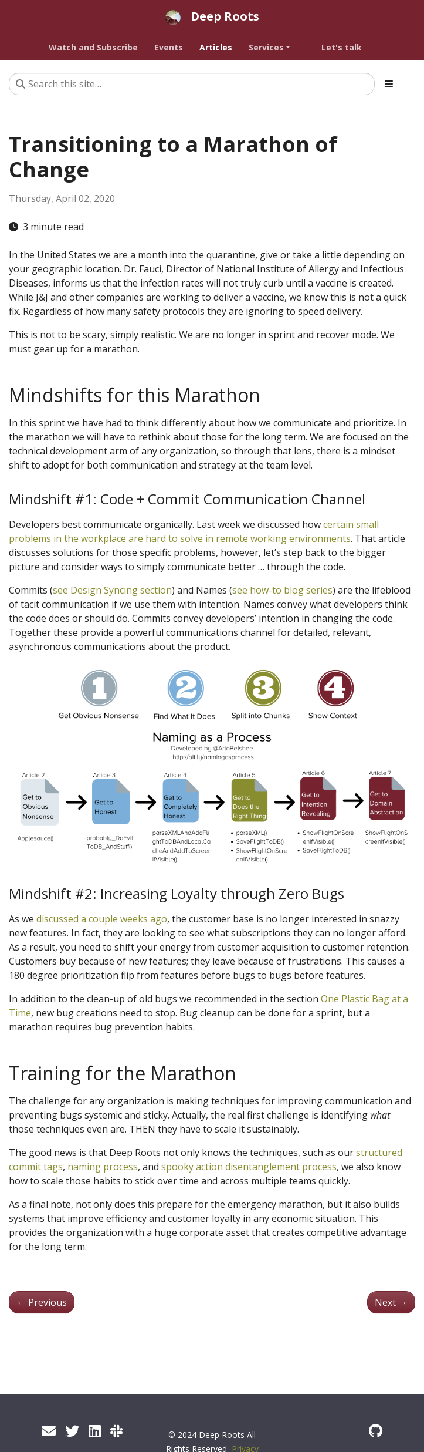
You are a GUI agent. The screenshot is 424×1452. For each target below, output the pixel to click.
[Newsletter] (49, 1430)
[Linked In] (95, 1430)
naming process (102, 1166)
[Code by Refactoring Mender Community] (116, 1430)
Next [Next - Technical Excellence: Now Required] (391, 1302)
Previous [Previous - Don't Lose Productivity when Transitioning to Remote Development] (41, 1302)
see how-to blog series (282, 590)
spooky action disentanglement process (249, 1166)
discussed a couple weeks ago (101, 918)
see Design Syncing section (112, 590)
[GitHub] (375, 1430)
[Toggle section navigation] (389, 84)
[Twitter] (72, 1430)
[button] (278, 47)
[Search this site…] (192, 84)
